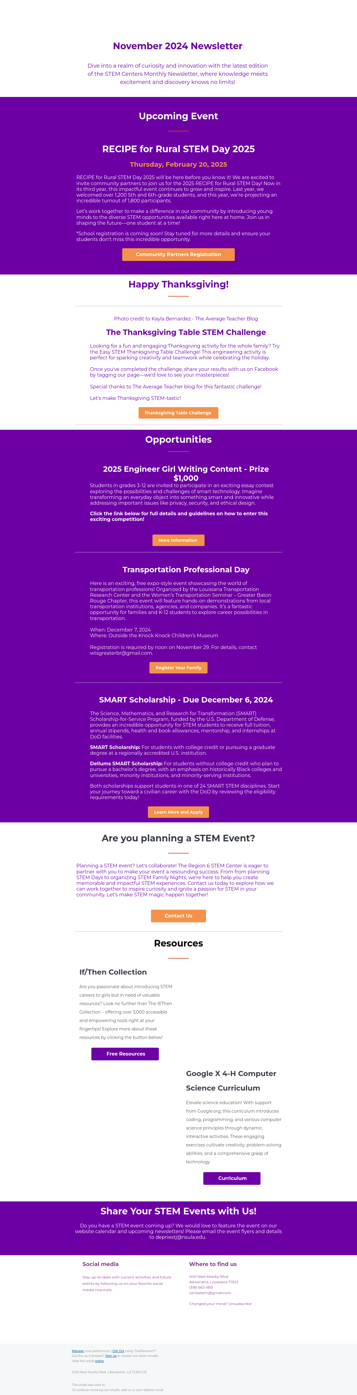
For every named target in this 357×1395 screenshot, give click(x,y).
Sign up (110, 1356)
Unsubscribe (240, 1303)
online (99, 1361)
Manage (78, 1351)
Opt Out (118, 1351)
